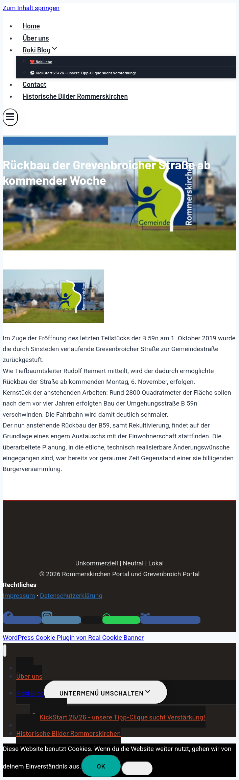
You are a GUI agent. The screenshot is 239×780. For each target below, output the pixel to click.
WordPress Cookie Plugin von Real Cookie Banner (73, 637)
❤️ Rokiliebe (41, 61)
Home (31, 26)
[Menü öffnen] (10, 117)
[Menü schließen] (5, 650)
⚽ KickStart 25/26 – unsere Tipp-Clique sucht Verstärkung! (83, 72)
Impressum (19, 596)
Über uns (36, 38)
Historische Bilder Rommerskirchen (75, 96)
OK (101, 766)
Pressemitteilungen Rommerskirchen (55, 141)
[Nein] (137, 768)
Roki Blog (30, 693)
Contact (34, 84)
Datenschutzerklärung (71, 596)
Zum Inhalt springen (31, 8)
